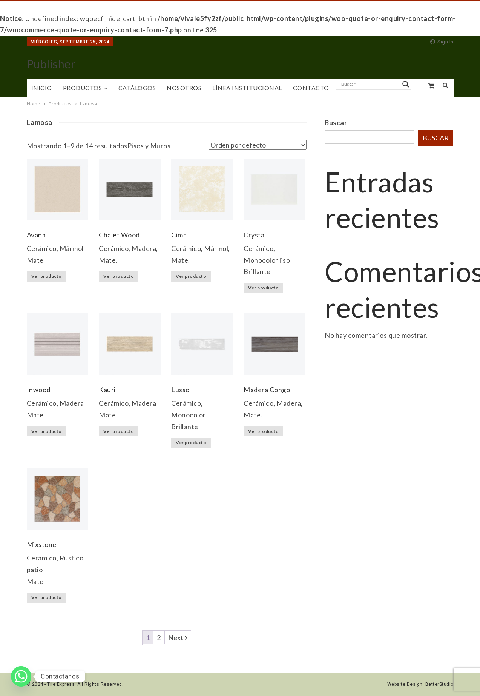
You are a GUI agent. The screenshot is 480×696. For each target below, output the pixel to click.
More (349, 87)
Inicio (41, 87)
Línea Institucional (247, 87)
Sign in (442, 42)
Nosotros (184, 87)
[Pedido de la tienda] (258, 145)
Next (177, 637)
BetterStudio (439, 684)
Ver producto (46, 276)
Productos (82, 87)
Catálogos (137, 87)
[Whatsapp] (21, 676)
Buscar (336, 123)
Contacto (311, 87)
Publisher (51, 64)
